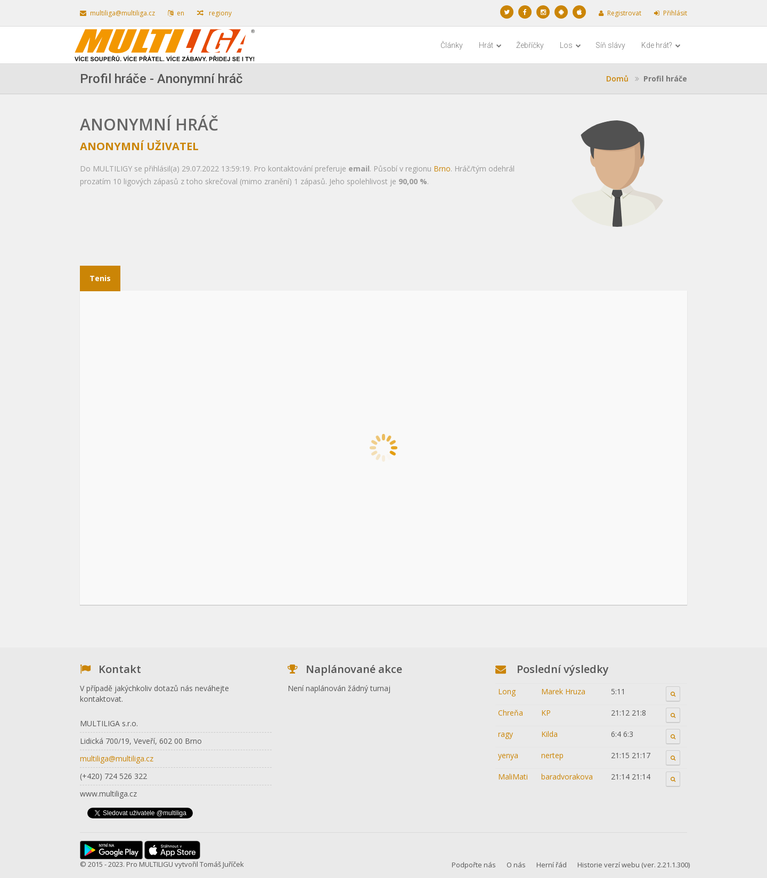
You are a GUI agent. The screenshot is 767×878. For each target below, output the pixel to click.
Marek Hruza (563, 691)
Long (507, 691)
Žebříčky (530, 45)
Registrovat (620, 13)
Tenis (100, 278)
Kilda (549, 734)
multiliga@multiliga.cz (117, 13)
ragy (505, 734)
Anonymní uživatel (139, 146)
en (176, 13)
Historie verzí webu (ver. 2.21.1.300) (633, 864)
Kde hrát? (661, 45)
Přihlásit (670, 13)
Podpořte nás (474, 864)
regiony (214, 13)
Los (570, 45)
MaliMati (513, 777)
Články (451, 45)
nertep (552, 755)
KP (546, 713)
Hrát (490, 45)
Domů (617, 78)
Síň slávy (610, 45)
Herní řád (551, 864)
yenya (508, 755)
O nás (516, 864)
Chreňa (510, 713)
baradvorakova (567, 777)
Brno (442, 168)
